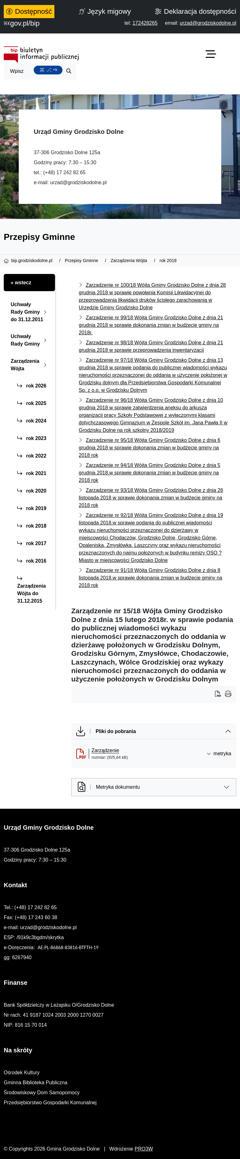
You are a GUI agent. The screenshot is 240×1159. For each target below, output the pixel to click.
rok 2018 (31, 526)
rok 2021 (31, 473)
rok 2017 (31, 543)
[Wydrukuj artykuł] (220, 694)
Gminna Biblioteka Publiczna (36, 1082)
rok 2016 (31, 561)
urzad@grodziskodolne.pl (78, 182)
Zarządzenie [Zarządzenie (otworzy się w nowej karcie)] (105, 750)
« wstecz (21, 282)
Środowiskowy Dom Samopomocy (42, 1092)
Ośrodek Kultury (22, 1072)
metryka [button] (219, 753)
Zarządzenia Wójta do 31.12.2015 (31, 590)
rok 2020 (31, 490)
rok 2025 (31, 403)
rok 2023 (31, 438)
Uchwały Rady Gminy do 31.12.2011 (30, 312)
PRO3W (144, 1148)
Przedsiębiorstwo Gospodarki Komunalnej (50, 1102)
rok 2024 (31, 420)
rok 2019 (31, 508)
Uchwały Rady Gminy (30, 340)
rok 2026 (31, 385)
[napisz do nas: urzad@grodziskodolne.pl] (208, 23)
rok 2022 (31, 455)
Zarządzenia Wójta (30, 364)
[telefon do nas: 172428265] (145, 23)
